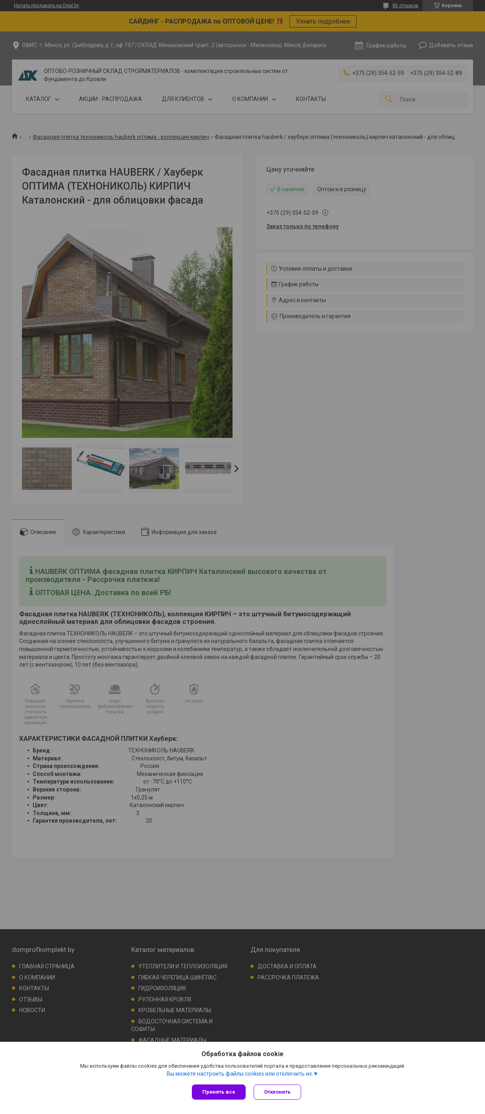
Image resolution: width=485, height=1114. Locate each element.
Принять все (218, 1092)
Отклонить (277, 1092)
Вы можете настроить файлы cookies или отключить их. (240, 1073)
